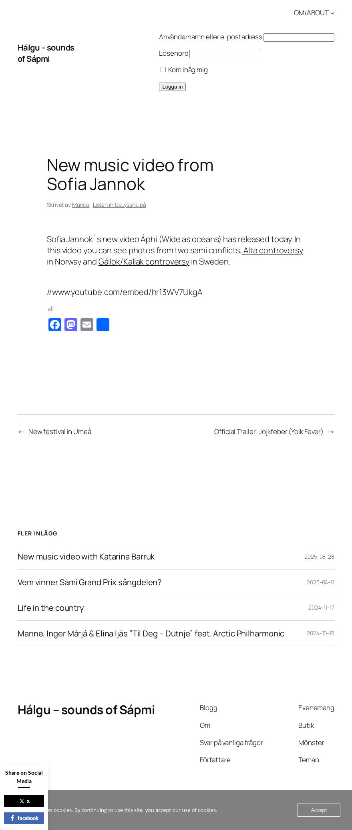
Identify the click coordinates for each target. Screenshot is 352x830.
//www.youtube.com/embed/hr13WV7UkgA (125, 291)
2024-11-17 (321, 607)
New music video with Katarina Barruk (86, 556)
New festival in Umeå (59, 431)
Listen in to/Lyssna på (119, 204)
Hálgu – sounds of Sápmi (46, 53)
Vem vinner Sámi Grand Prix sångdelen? (90, 582)
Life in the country (51, 607)
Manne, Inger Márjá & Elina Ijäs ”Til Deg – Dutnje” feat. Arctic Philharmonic (151, 633)
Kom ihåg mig (184, 69)
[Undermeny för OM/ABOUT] (332, 13)
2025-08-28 (319, 556)
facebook (24, 818)
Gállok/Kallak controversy (144, 261)
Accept (319, 810)
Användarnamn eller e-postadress (210, 36)
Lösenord (173, 53)
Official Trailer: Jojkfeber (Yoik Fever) (269, 431)
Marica (80, 204)
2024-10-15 (320, 633)
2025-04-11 (320, 582)
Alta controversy (272, 250)
